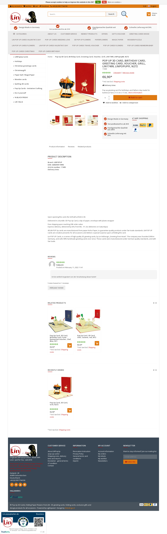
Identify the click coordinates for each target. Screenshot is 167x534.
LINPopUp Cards (20, 57)
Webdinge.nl (70, 508)
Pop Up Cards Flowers (113, 45)
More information (135, 92)
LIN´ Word (18, 102)
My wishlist (102, 458)
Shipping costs (119, 81)
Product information (57, 146)
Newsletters (103, 461)
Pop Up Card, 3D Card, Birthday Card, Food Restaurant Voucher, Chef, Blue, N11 (60, 338)
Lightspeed (51, 508)
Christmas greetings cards (24, 66)
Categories (20, 34)
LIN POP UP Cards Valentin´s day (26, 40)
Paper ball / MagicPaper (24, 75)
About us (52, 34)
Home (50, 57)
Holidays (17, 61)
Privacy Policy (78, 454)
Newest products (89, 34)
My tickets (102, 456)
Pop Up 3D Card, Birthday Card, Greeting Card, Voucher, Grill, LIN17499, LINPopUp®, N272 (92, 57)
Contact (51, 465)
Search (111, 14)
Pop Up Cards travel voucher (85, 45)
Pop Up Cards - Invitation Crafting (27, 88)
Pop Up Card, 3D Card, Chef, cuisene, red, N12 (86, 336)
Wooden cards (20, 79)
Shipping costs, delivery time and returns (57, 457)
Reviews (71, 146)
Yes (98, 2)
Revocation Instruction (81, 451)
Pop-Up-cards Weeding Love (57, 40)
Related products (84, 146)
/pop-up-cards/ (54, 454)
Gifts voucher (118, 34)
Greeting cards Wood (139, 34)
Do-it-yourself (19, 93)
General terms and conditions (80, 457)
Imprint (75, 461)
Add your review (128, 73)
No (104, 2)
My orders (102, 454)
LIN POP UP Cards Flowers (23, 45)
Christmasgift (19, 70)
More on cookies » (114, 2)
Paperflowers (101, 40)
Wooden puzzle (134, 40)
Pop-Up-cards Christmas (23, 51)
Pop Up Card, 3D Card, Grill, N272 (59, 403)
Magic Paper (117, 40)
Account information (106, 451)
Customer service (69, 34)
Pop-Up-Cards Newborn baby (140, 45)
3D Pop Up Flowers (82, 40)
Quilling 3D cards (21, 84)
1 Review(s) (117, 73)
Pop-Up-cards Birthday (49, 51)
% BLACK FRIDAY (20, 97)
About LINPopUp (54, 451)
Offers (105, 34)
